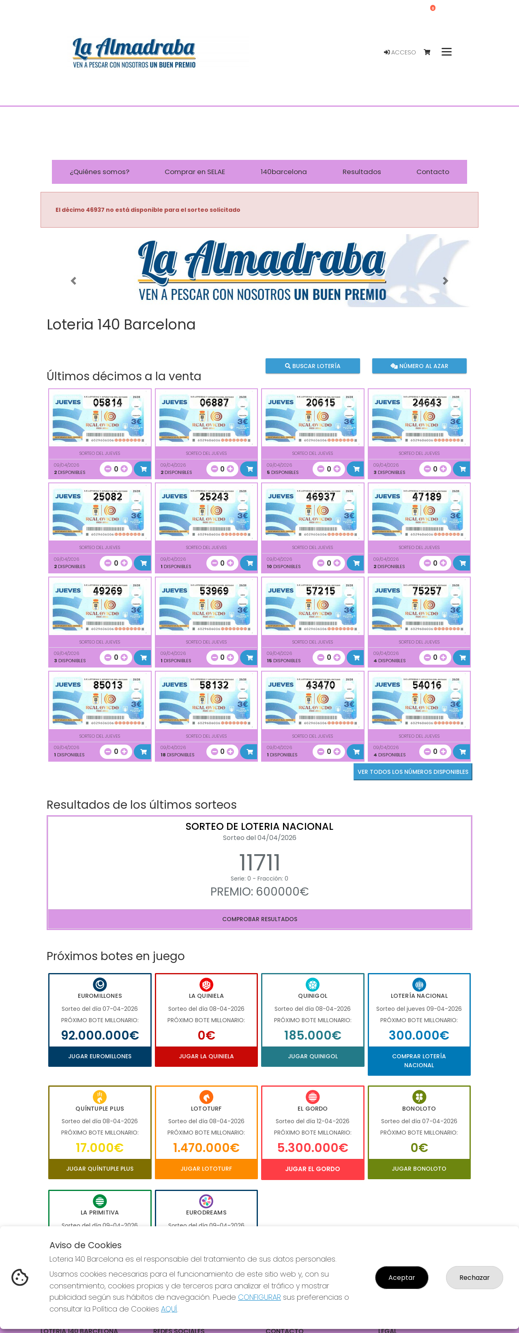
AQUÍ (169, 1309)
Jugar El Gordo (312, 1169)
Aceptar (401, 1277)
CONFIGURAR (259, 1297)
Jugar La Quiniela (206, 1056)
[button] (73, 280)
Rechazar (474, 1277)
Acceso (400, 52)
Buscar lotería (313, 366)
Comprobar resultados (259, 919)
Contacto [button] (432, 172)
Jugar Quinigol (313, 1056)
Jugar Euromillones (99, 1056)
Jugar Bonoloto (419, 1169)
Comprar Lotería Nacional (419, 1060)
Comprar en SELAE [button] (195, 172)
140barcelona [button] (284, 172)
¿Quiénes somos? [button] (99, 172)
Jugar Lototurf (206, 1169)
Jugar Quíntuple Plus (99, 1169)
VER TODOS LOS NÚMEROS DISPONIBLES (413, 772)
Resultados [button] (362, 172)
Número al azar (419, 366)
